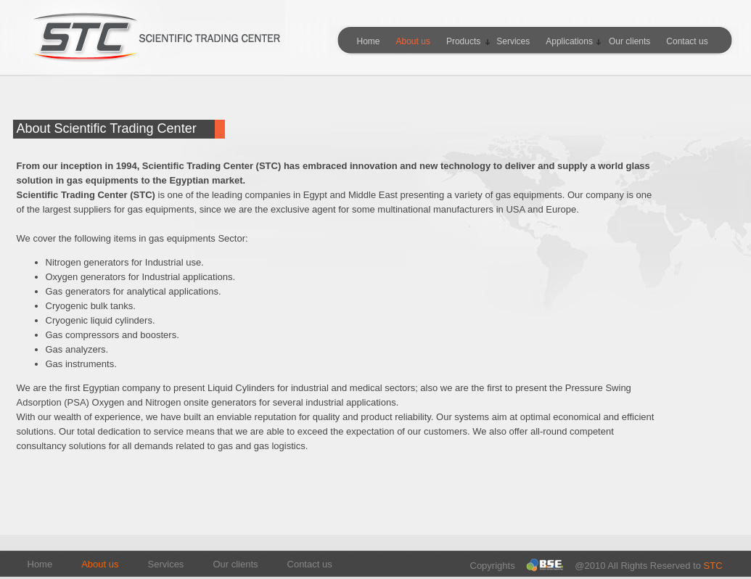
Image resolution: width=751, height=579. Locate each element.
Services (166, 564)
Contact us (309, 564)
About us (99, 564)
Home (40, 564)
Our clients (235, 564)
